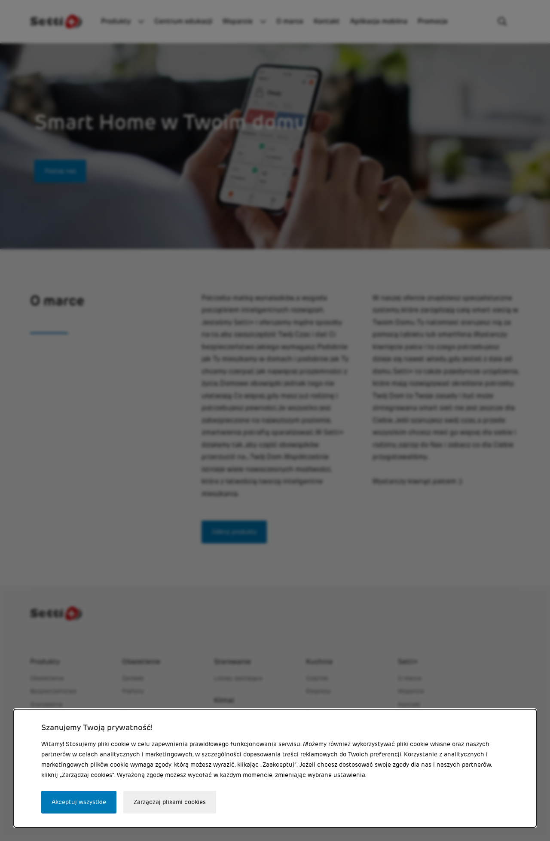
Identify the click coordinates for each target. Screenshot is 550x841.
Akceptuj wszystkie (79, 802)
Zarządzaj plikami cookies (170, 802)
